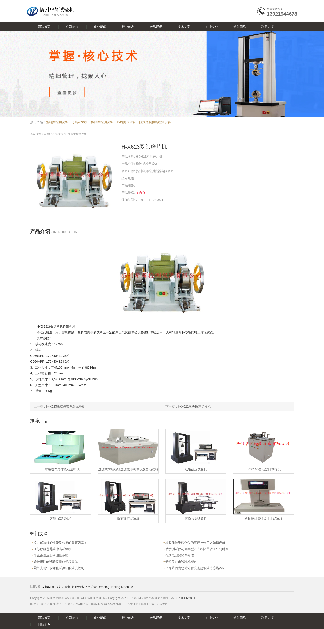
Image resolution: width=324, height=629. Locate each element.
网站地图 (44, 624)
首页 (46, 134)
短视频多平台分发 (84, 587)
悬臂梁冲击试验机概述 (181, 561)
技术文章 (184, 27)
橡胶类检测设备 (102, 122)
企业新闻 (100, 27)
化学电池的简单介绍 (179, 555)
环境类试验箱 (126, 122)
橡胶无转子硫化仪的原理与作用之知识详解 (195, 543)
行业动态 (128, 27)
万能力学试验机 (61, 519)
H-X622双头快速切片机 (194, 406)
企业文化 (211, 27)
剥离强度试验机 (128, 519)
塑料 (81, 332)
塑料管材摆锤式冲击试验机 (263, 519)
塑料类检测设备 (57, 122)
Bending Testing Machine (115, 587)
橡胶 (71, 332)
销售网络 (239, 27)
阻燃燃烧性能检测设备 (155, 122)
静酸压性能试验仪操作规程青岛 (56, 561)
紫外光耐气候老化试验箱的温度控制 (59, 568)
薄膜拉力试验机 (196, 519)
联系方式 (267, 27)
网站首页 (44, 27)
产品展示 (156, 27)
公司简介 (72, 27)
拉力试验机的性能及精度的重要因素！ (60, 543)
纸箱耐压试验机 (196, 469)
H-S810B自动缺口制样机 (263, 469)
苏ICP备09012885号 (183, 598)
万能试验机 (79, 122)
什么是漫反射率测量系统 (51, 555)
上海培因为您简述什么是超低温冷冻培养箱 (195, 568)
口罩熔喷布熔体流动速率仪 (61, 469)
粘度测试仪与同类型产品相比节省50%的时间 (196, 549)
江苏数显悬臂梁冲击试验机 (52, 549)
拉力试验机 (63, 587)
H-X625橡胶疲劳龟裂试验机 (65, 406)
